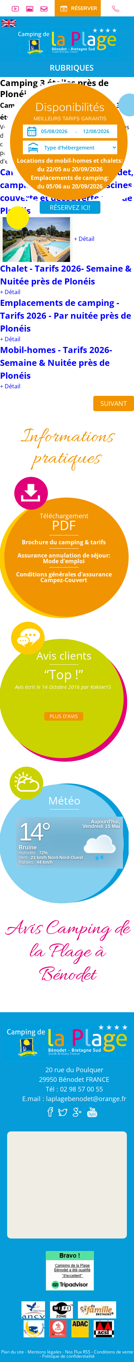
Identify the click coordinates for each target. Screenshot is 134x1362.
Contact (46, 9)
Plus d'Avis (64, 716)
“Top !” (63, 674)
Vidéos (18, 9)
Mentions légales (44, 1352)
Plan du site (12, 1352)
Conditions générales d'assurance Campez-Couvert (64, 577)
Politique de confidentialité (68, 1356)
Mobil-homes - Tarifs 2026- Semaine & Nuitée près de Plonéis (56, 362)
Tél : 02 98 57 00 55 (74, 1089)
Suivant (113, 403)
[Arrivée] (55, 131)
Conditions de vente (113, 1352)
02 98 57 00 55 (112, 9)
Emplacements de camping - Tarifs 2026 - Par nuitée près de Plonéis (65, 315)
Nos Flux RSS (77, 1352)
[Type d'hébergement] (70, 147)
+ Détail (84, 239)
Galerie (32, 9)
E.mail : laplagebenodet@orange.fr (74, 1098)
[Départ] (98, 131)
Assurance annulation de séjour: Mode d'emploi (64, 558)
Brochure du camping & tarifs (64, 542)
